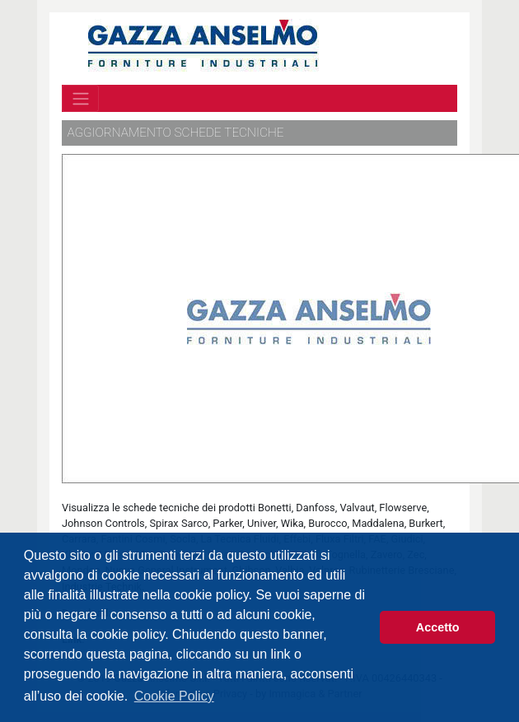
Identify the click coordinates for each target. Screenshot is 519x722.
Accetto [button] (438, 627)
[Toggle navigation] (80, 98)
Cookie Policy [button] (174, 696)
